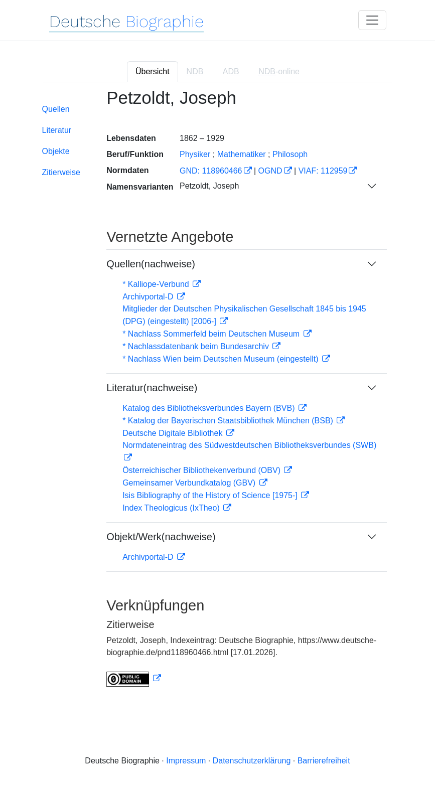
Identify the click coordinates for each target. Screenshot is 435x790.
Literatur (57, 130)
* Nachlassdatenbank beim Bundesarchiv (196, 346)
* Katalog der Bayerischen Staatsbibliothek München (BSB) (228, 420)
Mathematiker (241, 154)
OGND (270, 171)
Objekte (56, 151)
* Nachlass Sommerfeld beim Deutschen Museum (212, 334)
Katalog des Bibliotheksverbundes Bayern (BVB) (209, 408)
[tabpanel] (217, 393)
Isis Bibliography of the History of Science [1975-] (211, 495)
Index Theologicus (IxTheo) (172, 508)
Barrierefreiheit (324, 760)
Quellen (56, 109)
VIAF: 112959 (323, 171)
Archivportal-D (149, 296)
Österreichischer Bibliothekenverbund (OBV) (202, 470)
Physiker (195, 154)
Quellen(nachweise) (150, 263)
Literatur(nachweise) (151, 387)
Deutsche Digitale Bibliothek (173, 433)
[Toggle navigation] (372, 20)
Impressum (186, 760)
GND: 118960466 (211, 171)
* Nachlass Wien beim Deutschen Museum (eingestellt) (221, 359)
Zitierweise (61, 172)
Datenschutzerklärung (252, 760)
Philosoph (290, 154)
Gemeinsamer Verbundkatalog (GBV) (189, 483)
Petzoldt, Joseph (209, 186)
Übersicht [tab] (152, 71)
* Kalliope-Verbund (156, 284)
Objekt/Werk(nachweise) (160, 536)
